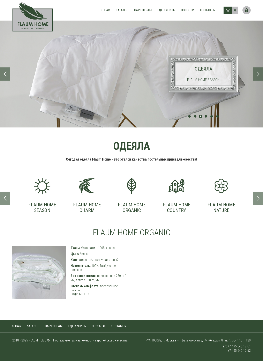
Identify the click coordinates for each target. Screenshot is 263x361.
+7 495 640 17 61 (239, 346)
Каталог (122, 10)
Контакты (207, 10)
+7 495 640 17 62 (239, 351)
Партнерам (143, 10)
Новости (187, 10)
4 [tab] (206, 116)
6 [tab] (217, 116)
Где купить (166, 10)
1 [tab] (189, 116)
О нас (106, 10)
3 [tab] (200, 116)
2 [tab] (195, 116)
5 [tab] (211, 116)
